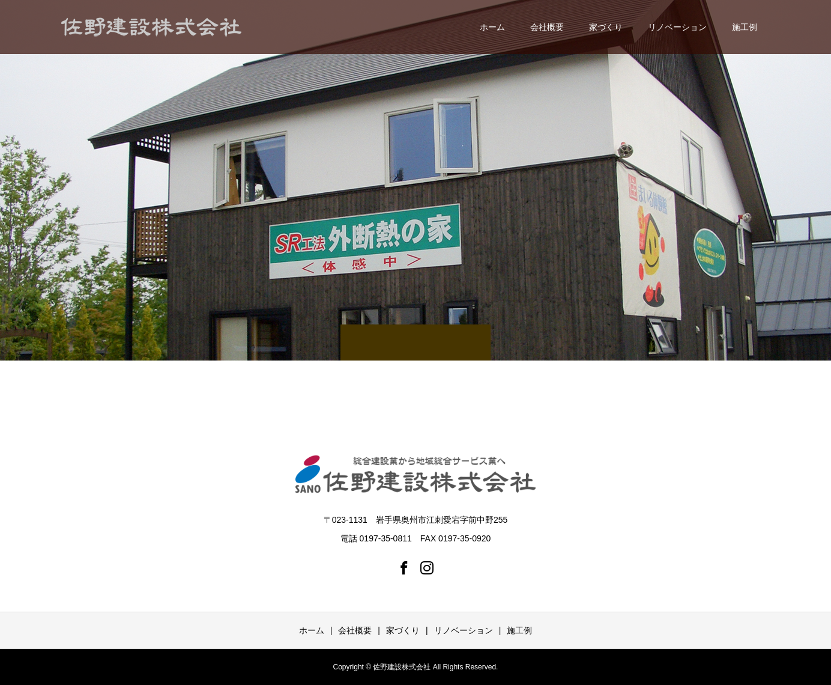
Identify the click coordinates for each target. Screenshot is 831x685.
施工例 (744, 27)
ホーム (492, 27)
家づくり (606, 27)
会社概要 (547, 27)
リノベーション (677, 27)
